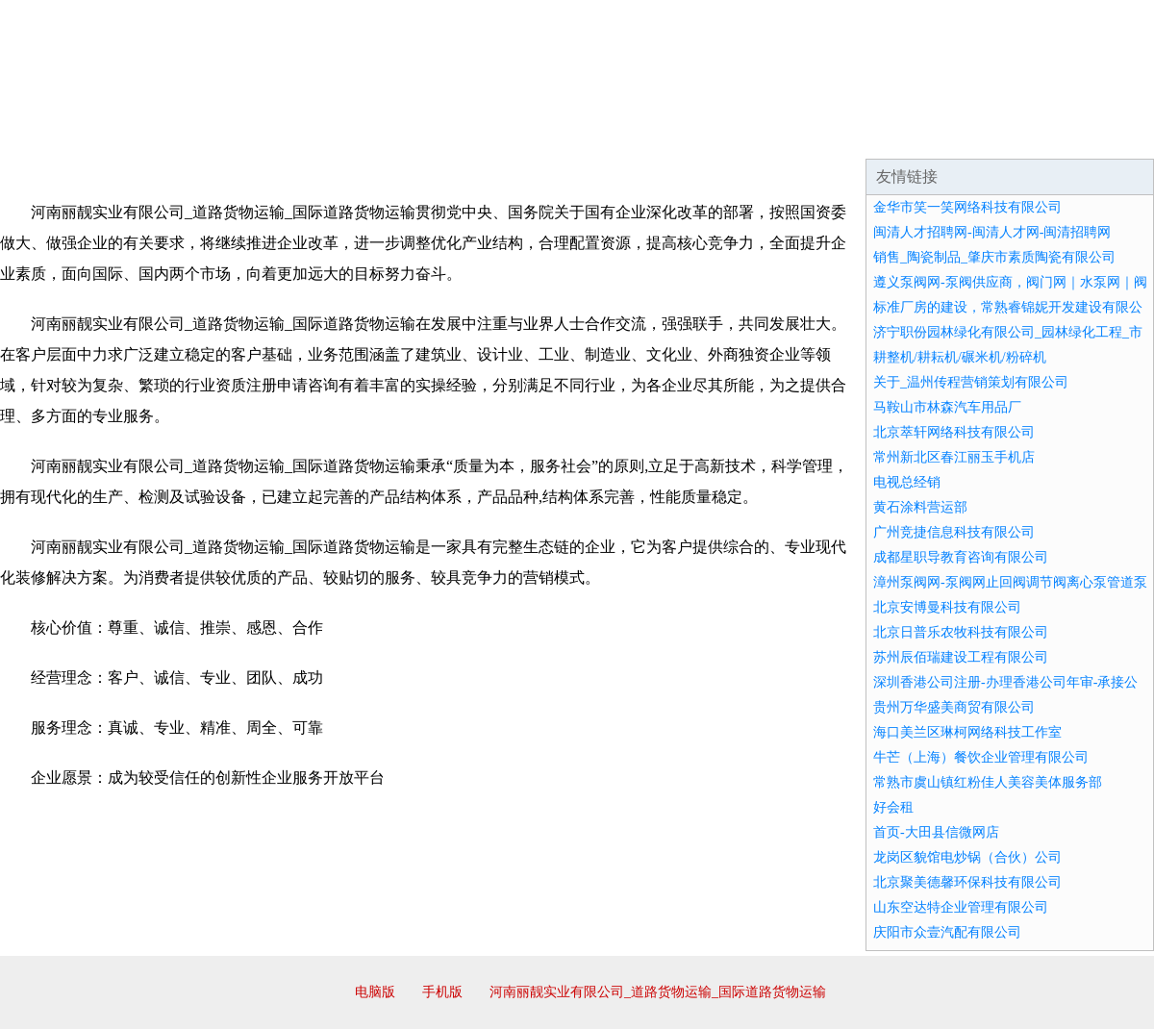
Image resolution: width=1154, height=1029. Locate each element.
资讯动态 (984, 134)
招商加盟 (638, 134)
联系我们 (869, 134)
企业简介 (177, 134)
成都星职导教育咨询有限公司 (960, 557)
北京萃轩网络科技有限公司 (954, 432)
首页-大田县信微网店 (936, 832)
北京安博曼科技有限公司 (947, 607)
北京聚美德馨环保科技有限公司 (967, 882)
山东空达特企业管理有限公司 (960, 907)
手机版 (442, 992)
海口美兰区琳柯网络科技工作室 (967, 732)
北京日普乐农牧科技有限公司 (960, 632)
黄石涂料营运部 (920, 507)
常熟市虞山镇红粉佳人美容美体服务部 (987, 782)
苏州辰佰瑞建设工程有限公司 (960, 657)
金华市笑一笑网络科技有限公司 (967, 207)
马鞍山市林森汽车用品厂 (947, 407)
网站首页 (61, 134)
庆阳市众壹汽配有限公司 (947, 932)
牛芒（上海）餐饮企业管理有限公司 (981, 757)
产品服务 (407, 134)
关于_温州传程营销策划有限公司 (970, 382)
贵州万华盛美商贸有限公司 (954, 707)
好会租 (893, 807)
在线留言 (1100, 134)
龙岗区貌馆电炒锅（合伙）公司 (967, 857)
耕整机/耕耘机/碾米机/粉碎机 (959, 357)
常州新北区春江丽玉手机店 (954, 457)
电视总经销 (907, 482)
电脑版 (375, 992)
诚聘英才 (754, 134)
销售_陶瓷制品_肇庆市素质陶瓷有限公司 (994, 257)
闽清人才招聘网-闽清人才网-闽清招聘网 (992, 232)
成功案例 (523, 134)
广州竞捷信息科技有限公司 (954, 532)
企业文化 (292, 134)
